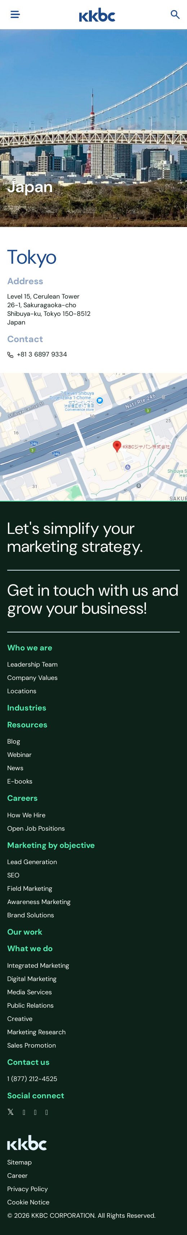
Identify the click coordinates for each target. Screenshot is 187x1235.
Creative (19, 1018)
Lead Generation (32, 862)
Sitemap (19, 1162)
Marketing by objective (51, 845)
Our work (25, 932)
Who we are (29, 648)
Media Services (29, 992)
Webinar (19, 754)
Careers (22, 798)
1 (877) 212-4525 (32, 1079)
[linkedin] (35, 1112)
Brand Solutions (30, 915)
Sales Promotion (31, 1045)
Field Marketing (29, 888)
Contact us (28, 1062)
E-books (19, 781)
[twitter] (10, 1112)
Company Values (32, 677)
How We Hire (26, 815)
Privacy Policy (27, 1189)
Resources (27, 724)
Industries (26, 708)
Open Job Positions (36, 828)
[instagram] (46, 1112)
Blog (13, 741)
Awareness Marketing (39, 902)
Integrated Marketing (38, 965)
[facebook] (24, 1112)
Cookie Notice (28, 1202)
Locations (21, 691)
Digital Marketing (32, 979)
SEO (13, 875)
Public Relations (30, 1005)
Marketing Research (36, 1032)
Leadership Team (32, 664)
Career (17, 1175)
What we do (30, 948)
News (15, 768)
